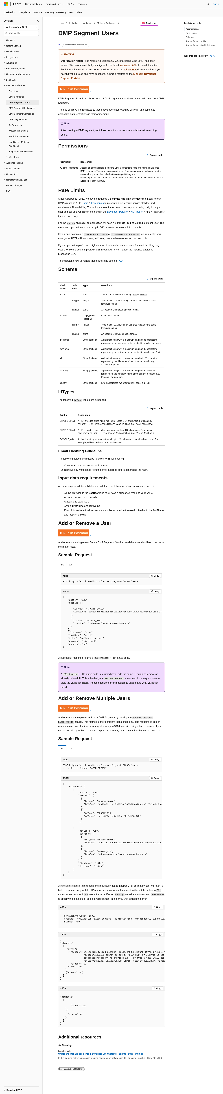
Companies (97, 203)
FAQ (120, 260)
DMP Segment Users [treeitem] (19, 102)
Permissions (192, 29)
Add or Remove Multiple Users (200, 45)
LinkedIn (73, 23)
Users (85, 203)
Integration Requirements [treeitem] (21, 151)
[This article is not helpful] (214, 56)
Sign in (216, 4)
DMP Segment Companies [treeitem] (21, 114)
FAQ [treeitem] (8, 191)
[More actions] (162, 23)
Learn (61, 23)
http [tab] (62, 564)
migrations (130, 69)
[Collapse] (38, 21)
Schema (190, 37)
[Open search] (208, 4)
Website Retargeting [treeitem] (18, 130)
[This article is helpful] (211, 56)
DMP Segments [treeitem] (16, 97)
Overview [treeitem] (10, 40)
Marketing (87, 23)
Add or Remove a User (197, 41)
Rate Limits (191, 33)
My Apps (135, 211)
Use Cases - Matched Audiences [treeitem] (19, 144)
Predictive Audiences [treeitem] (19, 136)
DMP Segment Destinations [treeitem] (22, 108)
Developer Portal (116, 211)
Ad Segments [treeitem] (15, 125)
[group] (111, 622)
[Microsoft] (6, 4)
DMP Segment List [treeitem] (18, 119)
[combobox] (21, 27)
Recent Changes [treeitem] (14, 185)
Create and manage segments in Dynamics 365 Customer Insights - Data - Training (100, 1054)
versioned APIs (128, 65)
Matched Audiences (106, 23)
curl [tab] (70, 564)
